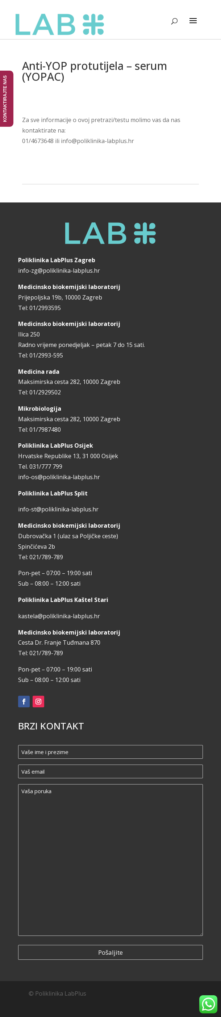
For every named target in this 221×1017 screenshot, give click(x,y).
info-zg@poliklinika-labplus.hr (59, 271)
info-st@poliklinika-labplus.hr (58, 509)
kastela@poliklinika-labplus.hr (59, 616)
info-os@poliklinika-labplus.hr (59, 477)
